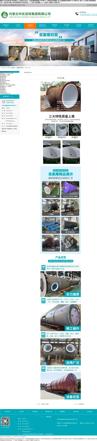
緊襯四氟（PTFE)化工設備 (6, 73)
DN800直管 (81, 404)
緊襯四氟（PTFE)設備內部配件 (7, 85)
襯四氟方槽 (3, 77)
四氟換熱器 (3, 90)
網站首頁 (6, 26)
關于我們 (89, 5)
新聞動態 (54, 26)
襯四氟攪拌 (3, 88)
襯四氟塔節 (3, 82)
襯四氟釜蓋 (3, 79)
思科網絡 (65, 425)
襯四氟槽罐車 (3, 76)
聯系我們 (94, 5)
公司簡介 (18, 26)
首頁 (8, 67)
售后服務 (79, 26)
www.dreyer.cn (9, 123)
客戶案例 (67, 26)
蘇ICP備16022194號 (89, 423)
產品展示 (30, 26)
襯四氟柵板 (3, 89)
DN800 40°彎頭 (45, 404)
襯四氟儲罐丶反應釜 (5, 74)
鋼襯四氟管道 (20, 67)
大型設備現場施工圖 (5, 93)
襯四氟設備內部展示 (5, 80)
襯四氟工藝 (42, 26)
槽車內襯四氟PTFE (4, 83)
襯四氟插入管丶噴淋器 (5, 86)
